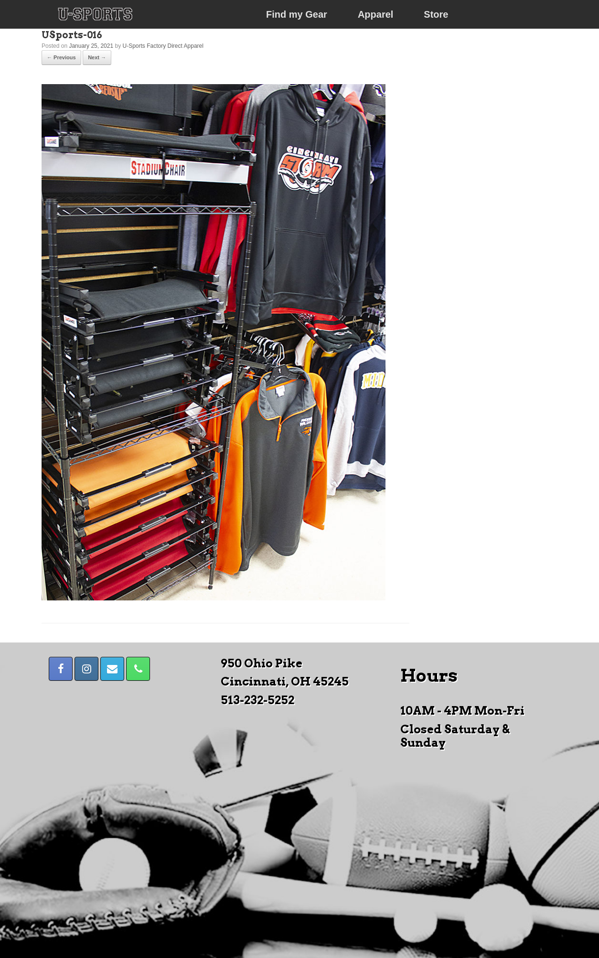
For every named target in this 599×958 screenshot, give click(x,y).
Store (436, 14)
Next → (97, 57)
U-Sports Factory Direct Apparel (163, 46)
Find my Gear (296, 14)
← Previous (61, 57)
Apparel (375, 14)
